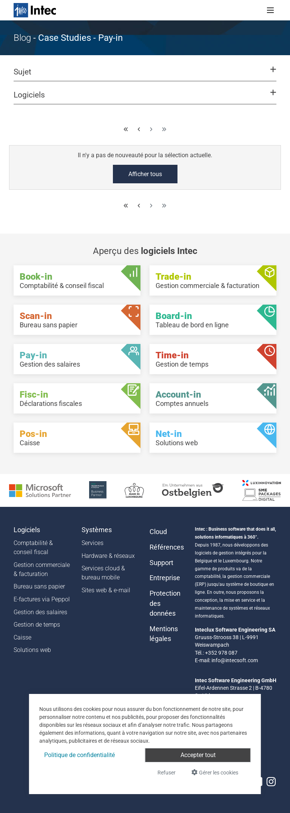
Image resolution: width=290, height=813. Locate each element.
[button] (145, 75)
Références (167, 547)
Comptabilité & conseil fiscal (33, 547)
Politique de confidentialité (79, 755)
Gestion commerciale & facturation (42, 569)
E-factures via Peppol (42, 599)
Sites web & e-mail (106, 590)
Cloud (158, 532)
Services (92, 543)
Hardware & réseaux (108, 555)
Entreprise (165, 578)
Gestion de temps (37, 624)
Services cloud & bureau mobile (103, 573)
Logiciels (27, 530)
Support (161, 563)
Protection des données (165, 603)
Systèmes (97, 530)
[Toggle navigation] (270, 10)
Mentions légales (164, 634)
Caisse (22, 637)
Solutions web (32, 649)
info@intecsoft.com (234, 660)
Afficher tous (145, 174)
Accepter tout (198, 755)
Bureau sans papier (39, 586)
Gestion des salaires (40, 612)
